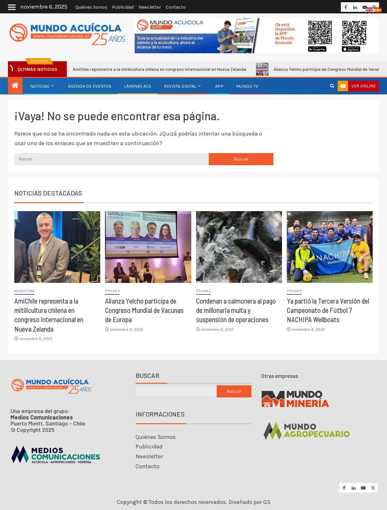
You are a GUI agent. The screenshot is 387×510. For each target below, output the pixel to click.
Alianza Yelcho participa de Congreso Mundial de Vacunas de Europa (144, 310)
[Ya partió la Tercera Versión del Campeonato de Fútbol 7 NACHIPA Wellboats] (330, 247)
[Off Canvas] (12, 7)
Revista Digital (180, 86)
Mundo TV (247, 86)
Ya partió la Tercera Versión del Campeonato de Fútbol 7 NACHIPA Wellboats (328, 310)
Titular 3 (112, 291)
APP (219, 86)
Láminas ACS (137, 86)
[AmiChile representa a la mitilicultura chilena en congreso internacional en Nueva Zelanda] (57, 247)
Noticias (39, 86)
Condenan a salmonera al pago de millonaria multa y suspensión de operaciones (236, 310)
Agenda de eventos (89, 86)
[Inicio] (15, 86)
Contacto (176, 7)
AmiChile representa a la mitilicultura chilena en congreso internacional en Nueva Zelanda (155, 69)
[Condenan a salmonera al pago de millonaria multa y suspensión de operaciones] (239, 247)
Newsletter (149, 7)
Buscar (147, 375)
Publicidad (123, 7)
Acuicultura (24, 291)
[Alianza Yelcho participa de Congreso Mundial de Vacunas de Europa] (148, 247)
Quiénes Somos (91, 7)
